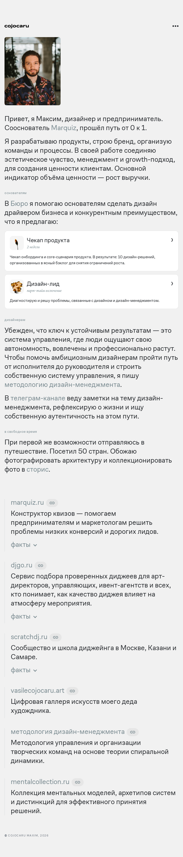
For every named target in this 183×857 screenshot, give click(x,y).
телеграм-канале (38, 398)
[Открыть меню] (175, 26)
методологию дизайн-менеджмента (62, 384)
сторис (38, 469)
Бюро (19, 203)
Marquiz (63, 128)
